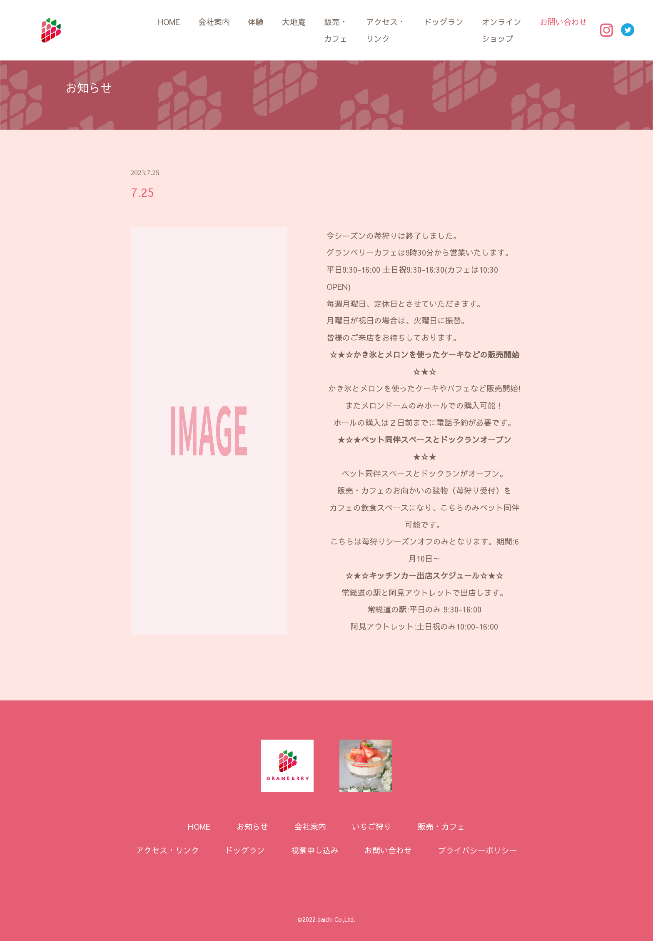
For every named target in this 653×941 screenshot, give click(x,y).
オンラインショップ (501, 30)
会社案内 (214, 21)
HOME (168, 21)
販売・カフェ (336, 30)
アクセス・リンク (386, 30)
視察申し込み (315, 850)
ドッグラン (444, 21)
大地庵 (294, 21)
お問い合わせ (563, 21)
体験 (256, 21)
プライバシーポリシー (477, 850)
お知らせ (252, 826)
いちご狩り (371, 826)
